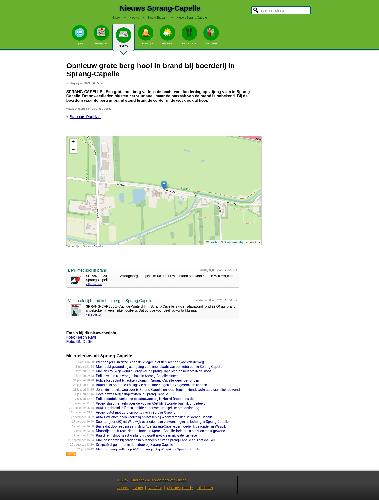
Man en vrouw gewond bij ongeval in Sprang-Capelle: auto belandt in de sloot (153, 371)
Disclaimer (205, 488)
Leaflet (212, 242)
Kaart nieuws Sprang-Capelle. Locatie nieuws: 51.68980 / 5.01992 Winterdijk (163, 190)
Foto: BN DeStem (81, 342)
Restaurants (189, 35)
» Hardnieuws (94, 284)
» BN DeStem (94, 314)
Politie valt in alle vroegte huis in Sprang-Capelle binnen (137, 376)
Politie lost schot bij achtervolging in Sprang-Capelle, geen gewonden (147, 380)
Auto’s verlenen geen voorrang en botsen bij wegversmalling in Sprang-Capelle (154, 417)
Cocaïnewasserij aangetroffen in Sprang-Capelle (132, 394)
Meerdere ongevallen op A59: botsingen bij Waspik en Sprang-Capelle (148, 449)
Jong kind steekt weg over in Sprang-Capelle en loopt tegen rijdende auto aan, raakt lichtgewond (168, 389)
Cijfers (79, 35)
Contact (123, 488)
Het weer (167, 35)
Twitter (138, 488)
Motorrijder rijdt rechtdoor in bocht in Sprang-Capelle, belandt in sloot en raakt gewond (160, 431)
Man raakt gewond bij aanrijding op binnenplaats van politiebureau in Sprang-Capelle (159, 367)
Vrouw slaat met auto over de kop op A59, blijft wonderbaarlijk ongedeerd (151, 403)
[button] (164, 185)
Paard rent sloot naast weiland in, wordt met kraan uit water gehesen (147, 435)
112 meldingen (145, 35)
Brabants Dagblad (85, 117)
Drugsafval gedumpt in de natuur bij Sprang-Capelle (134, 445)
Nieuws (123, 39)
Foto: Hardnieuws (81, 337)
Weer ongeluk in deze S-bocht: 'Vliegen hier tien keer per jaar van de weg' (150, 362)
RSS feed (155, 488)
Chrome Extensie (180, 488)
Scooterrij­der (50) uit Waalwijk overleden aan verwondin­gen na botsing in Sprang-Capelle (162, 422)
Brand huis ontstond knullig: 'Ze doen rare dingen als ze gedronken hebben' (151, 385)
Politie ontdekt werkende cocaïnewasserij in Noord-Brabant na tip (145, 399)
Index (116, 17)
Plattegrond (101, 35)
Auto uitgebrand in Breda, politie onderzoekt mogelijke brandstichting (147, 408)
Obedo (181, 480)
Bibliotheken (211, 35)
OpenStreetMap (234, 242)
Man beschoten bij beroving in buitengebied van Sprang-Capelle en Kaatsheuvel (155, 440)
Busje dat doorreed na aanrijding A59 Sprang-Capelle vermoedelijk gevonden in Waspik (161, 426)
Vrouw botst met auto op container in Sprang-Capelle (135, 412)
